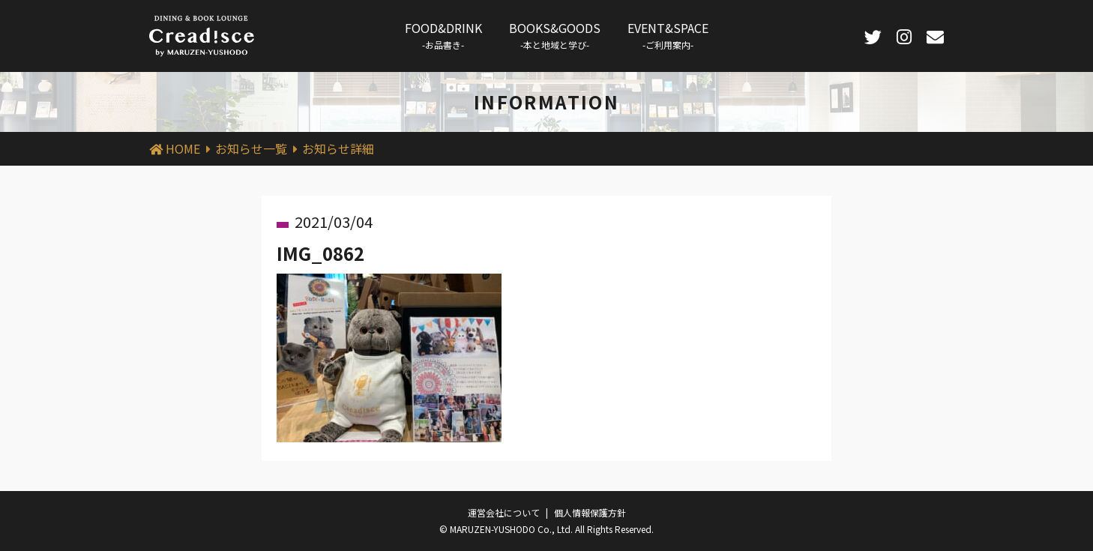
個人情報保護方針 (590, 512)
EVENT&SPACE (667, 35)
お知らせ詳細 (338, 148)
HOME (183, 148)
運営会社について (504, 512)
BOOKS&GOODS (554, 35)
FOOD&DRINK (443, 35)
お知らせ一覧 (251, 148)
